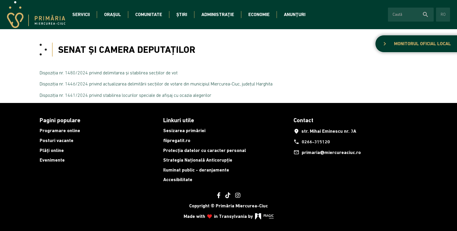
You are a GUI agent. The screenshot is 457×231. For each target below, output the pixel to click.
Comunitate (148, 14)
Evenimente (52, 160)
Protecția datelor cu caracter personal (204, 150)
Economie (259, 14)
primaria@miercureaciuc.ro (327, 152)
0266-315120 (311, 142)
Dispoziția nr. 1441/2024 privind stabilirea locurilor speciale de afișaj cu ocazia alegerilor (125, 95)
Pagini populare (60, 120)
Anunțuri (294, 14)
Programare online (60, 130)
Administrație (217, 14)
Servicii (81, 14)
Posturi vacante (56, 140)
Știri (181, 14)
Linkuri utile (178, 120)
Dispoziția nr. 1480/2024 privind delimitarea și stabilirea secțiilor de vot (108, 72)
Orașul (112, 14)
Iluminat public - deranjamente (196, 170)
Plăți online (52, 150)
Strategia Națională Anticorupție (197, 160)
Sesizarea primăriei (184, 130)
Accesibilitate (177, 179)
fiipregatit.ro (176, 140)
